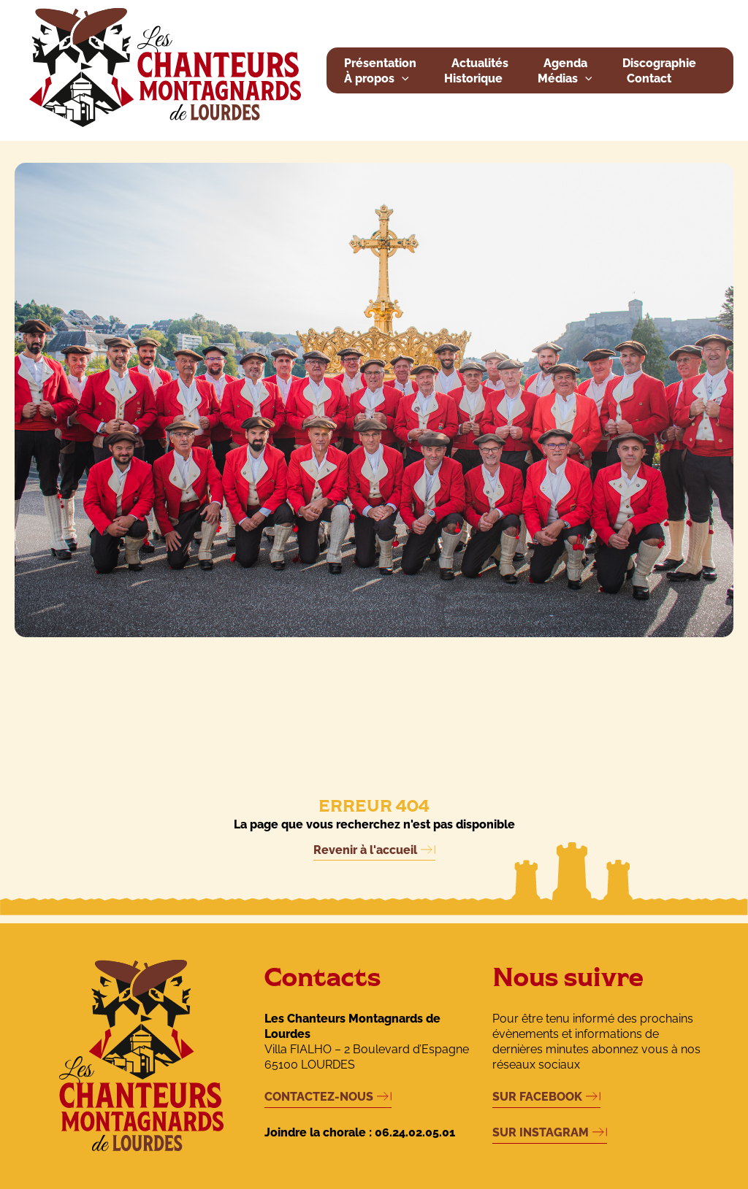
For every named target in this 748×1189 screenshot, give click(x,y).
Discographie (659, 63)
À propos (376, 79)
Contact (649, 78)
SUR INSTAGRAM (540, 1132)
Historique (473, 78)
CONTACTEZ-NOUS (318, 1097)
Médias (565, 79)
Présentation (380, 63)
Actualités (479, 63)
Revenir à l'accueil (365, 850)
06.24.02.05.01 (415, 1132)
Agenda (565, 63)
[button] (401, 79)
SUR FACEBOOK (537, 1097)
